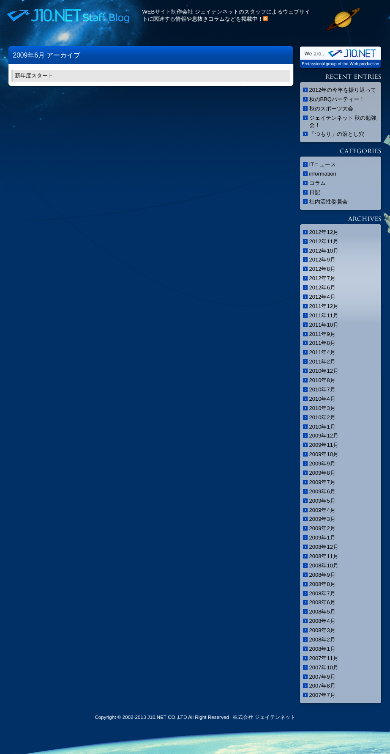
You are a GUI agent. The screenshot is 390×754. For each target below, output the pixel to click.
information (322, 174)
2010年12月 (323, 371)
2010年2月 (322, 417)
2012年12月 (323, 232)
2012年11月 (323, 241)
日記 (314, 192)
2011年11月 (323, 315)
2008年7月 (322, 593)
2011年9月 (322, 334)
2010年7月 (322, 389)
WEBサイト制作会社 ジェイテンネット (190, 11)
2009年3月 (322, 519)
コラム (317, 183)
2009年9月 (322, 463)
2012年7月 (322, 278)
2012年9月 (322, 259)
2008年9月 (322, 575)
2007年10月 (323, 667)
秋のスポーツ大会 (331, 108)
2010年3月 (322, 408)
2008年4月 (322, 621)
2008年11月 (323, 556)
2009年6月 (322, 491)
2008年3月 (322, 630)
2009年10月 (323, 454)
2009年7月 (322, 482)
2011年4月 (322, 352)
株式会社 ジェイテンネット (264, 717)
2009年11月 (323, 445)
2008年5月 (322, 611)
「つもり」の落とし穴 (336, 134)
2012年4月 (322, 297)
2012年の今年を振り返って (342, 90)
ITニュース (322, 164)
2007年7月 (322, 695)
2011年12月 (323, 306)
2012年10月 (323, 251)
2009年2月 (322, 528)
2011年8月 (322, 343)
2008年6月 (322, 602)
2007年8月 (322, 685)
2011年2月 (322, 361)
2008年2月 (322, 639)
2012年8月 (322, 269)
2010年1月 (322, 427)
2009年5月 (322, 501)
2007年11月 (323, 658)
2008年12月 (323, 547)
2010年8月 (322, 380)
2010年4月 (322, 399)
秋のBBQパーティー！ (337, 99)
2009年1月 (322, 537)
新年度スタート (34, 75)
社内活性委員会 (328, 201)
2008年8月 (322, 584)
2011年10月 (323, 325)
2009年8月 (322, 473)
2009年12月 (323, 435)
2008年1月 (322, 649)
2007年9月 (322, 677)
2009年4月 (322, 510)
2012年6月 (322, 287)
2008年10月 (323, 565)
